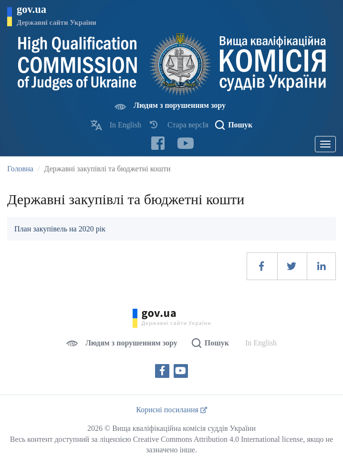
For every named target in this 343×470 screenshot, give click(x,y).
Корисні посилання (171, 410)
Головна (20, 169)
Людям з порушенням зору (180, 105)
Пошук (240, 125)
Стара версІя (187, 125)
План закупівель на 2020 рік (59, 229)
